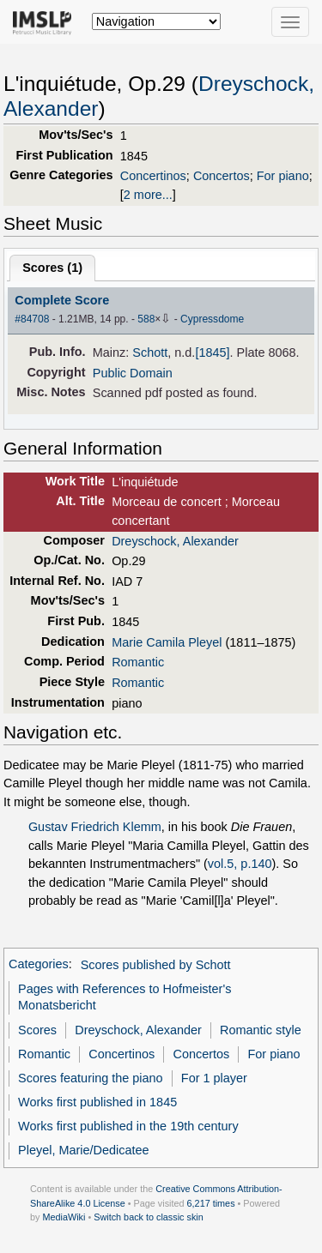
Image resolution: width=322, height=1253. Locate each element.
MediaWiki (63, 1217)
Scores (37, 1030)
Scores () (52, 267)
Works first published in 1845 (97, 1102)
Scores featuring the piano (90, 1078)
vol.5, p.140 (240, 863)
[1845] (212, 352)
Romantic (138, 662)
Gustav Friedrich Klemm (94, 827)
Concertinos (153, 176)
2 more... (148, 195)
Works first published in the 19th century (128, 1126)
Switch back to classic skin (149, 1217)
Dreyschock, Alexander (175, 541)
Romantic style (260, 1030)
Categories (39, 965)
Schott (149, 352)
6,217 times (211, 1203)
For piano (283, 176)
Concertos (221, 176)
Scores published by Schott (156, 965)
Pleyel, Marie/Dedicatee (83, 1150)
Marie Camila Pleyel (167, 642)
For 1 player (214, 1078)
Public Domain (133, 373)
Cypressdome (212, 319)
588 (146, 319)
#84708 (32, 319)
